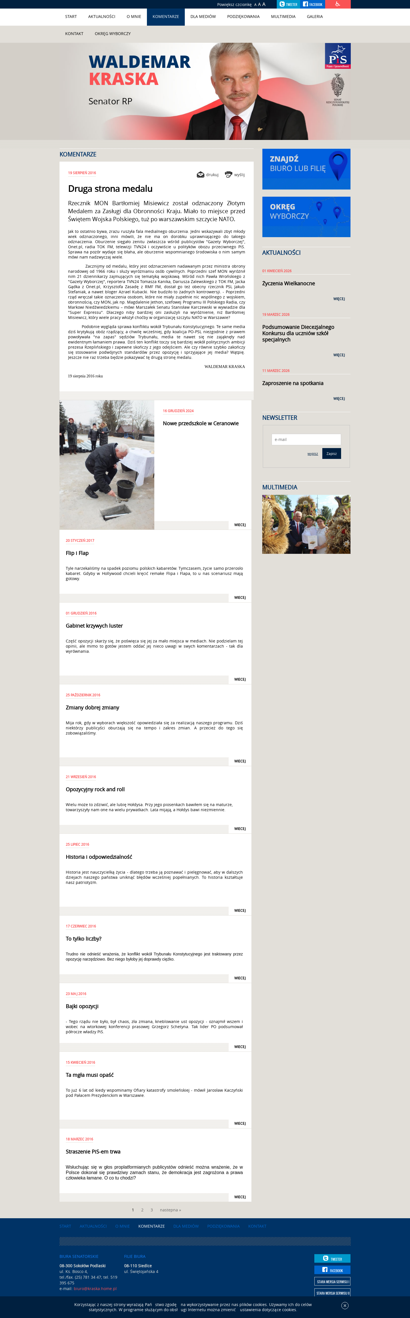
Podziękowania (243, 16)
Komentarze (166, 16)
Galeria (315, 16)
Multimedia (283, 16)
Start (71, 16)
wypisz (313, 453)
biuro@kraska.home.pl (95, 1288)
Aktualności (101, 16)
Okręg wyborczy (113, 33)
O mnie (134, 16)
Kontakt (74, 33)
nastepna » (170, 1210)
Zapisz (332, 453)
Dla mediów (203, 16)
